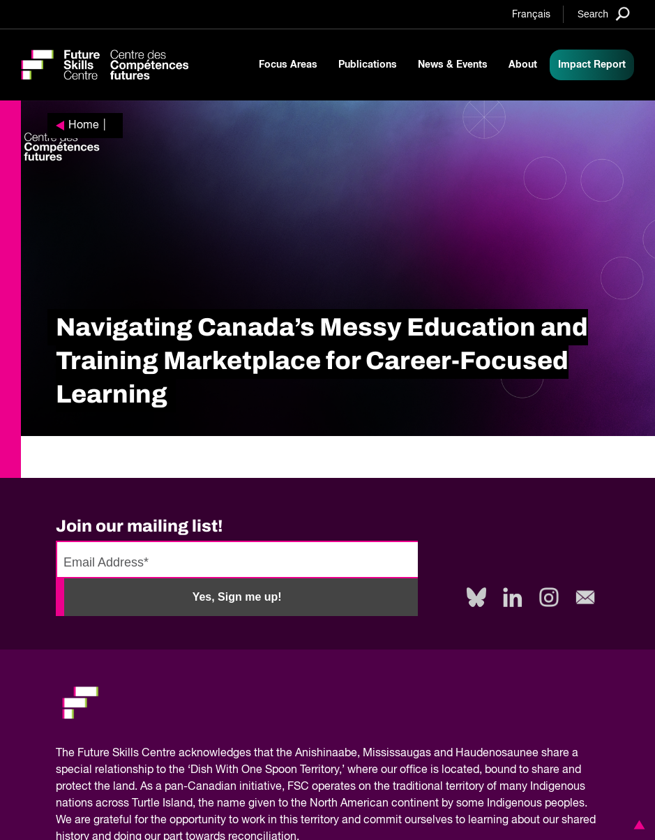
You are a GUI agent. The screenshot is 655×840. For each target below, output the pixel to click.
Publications (367, 65)
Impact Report (592, 65)
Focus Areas (288, 65)
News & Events (453, 65)
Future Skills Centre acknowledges (164, 753)
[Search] (603, 14)
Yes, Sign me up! (237, 597)
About (523, 65)
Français (531, 15)
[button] (637, 825)
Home (83, 125)
